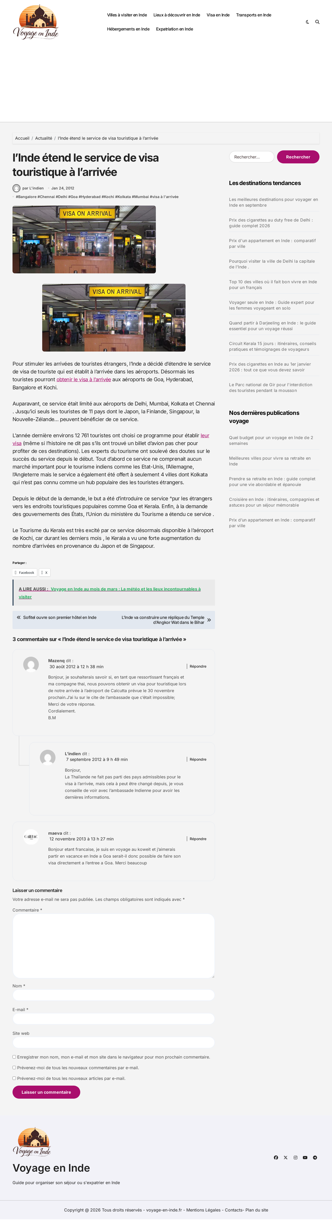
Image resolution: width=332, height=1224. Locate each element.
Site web (21, 1038)
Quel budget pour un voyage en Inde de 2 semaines (271, 440)
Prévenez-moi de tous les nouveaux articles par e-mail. (71, 1083)
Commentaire (27, 915)
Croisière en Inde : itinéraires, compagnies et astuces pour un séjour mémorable (274, 502)
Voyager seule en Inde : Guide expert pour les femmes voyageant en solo (271, 305)
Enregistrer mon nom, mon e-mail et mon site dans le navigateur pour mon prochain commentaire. (113, 1062)
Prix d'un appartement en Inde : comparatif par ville (272, 243)
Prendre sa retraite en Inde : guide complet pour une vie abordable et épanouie (272, 481)
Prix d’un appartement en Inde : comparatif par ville (272, 522)
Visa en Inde (218, 14)
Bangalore (27, 202)
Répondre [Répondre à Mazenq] (198, 671)
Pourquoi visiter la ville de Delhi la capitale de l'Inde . (272, 264)
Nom (19, 990)
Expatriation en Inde (174, 29)
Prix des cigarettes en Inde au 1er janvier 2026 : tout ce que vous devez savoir (270, 366)
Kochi (109, 202)
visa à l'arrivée (165, 202)
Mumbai (141, 202)
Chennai (47, 202)
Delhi (62, 202)
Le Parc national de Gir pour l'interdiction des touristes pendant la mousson (270, 387)
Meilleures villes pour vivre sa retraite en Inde (270, 461)
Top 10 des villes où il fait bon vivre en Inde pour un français (273, 284)
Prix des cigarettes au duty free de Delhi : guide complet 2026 (271, 222)
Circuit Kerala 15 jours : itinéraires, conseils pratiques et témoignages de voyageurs (272, 346)
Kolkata (124, 202)
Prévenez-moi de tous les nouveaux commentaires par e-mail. (78, 1072)
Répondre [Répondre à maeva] (198, 843)
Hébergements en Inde (128, 29)
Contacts (233, 1214)
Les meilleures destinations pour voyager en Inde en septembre (273, 202)
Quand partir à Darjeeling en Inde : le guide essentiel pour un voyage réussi (272, 325)
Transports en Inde (253, 14)
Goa (74, 202)
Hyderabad (91, 202)
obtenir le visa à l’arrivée (85, 385)
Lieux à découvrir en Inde (176, 14)
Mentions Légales (204, 1214)
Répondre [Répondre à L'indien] (198, 764)
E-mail (20, 1014)
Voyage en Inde (51, 1172)
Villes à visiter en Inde (127, 14)
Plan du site (256, 1214)
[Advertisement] (166, 82)
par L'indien (28, 193)
